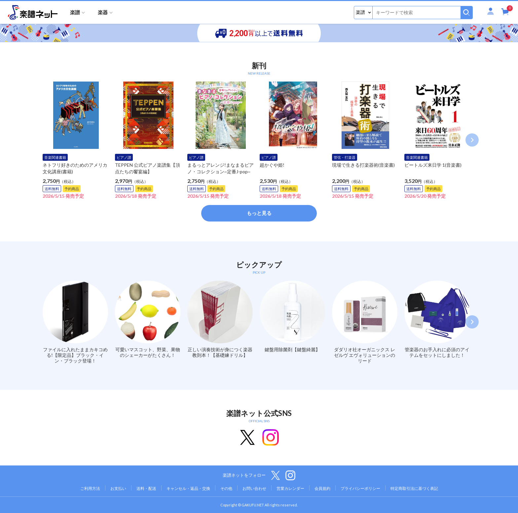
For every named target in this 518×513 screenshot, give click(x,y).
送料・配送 (146, 488)
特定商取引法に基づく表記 (414, 488)
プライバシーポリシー (360, 488)
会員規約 (322, 488)
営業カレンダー (290, 488)
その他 (226, 488)
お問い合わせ (254, 488)
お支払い (118, 488)
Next (472, 140)
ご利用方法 (90, 488)
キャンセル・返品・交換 (188, 488)
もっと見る (259, 213)
